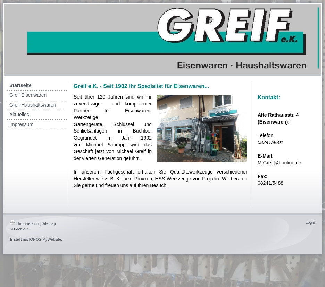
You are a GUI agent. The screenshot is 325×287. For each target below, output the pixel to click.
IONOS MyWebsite (45, 239)
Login (310, 222)
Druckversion (24, 223)
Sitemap (49, 223)
